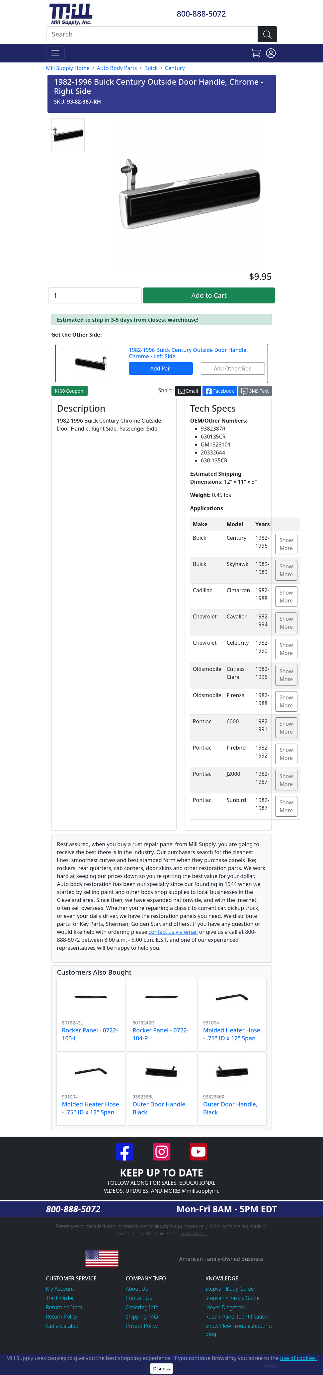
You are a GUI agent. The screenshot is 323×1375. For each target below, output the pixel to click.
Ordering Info (142, 1307)
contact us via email (173, 931)
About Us (137, 1288)
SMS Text (255, 391)
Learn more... (193, 1233)
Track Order (60, 1298)
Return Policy (62, 1316)
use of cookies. (298, 1358)
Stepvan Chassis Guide (232, 1298)
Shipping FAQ (142, 1316)
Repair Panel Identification (237, 1316)
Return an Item (64, 1307)
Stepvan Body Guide (229, 1288)
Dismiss (161, 1368)
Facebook (219, 391)
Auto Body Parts (117, 68)
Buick (151, 68)
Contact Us (139, 1298)
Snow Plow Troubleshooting (238, 1326)
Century (175, 68)
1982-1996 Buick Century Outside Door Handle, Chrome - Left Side (188, 353)
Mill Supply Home (68, 68)
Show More (286, 544)
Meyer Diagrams (225, 1307)
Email (188, 391)
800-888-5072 (201, 13)
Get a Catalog (62, 1326)
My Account (60, 1288)
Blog (210, 1333)
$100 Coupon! (69, 391)
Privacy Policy (142, 1326)
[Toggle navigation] (55, 53)
